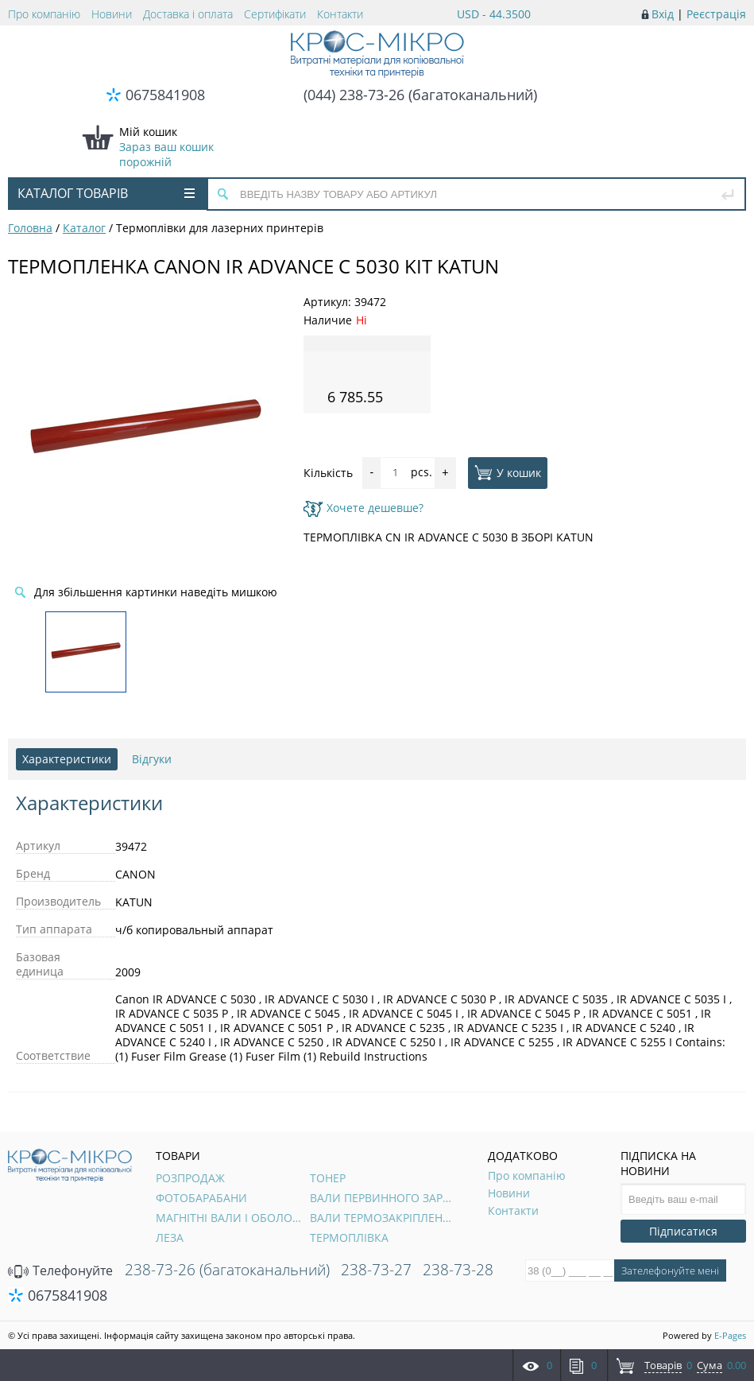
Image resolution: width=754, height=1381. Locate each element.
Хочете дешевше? (363, 507)
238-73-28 (458, 1269)
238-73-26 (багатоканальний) (227, 1269)
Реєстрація (716, 13)
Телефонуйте (60, 1270)
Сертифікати (275, 13)
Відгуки (152, 758)
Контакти (340, 13)
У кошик (507, 472)
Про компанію (44, 13)
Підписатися (683, 1231)
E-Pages (730, 1335)
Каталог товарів (106, 193)
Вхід (663, 13)
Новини (111, 13)
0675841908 (165, 94)
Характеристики (66, 758)
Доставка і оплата (188, 13)
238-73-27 (376, 1269)
